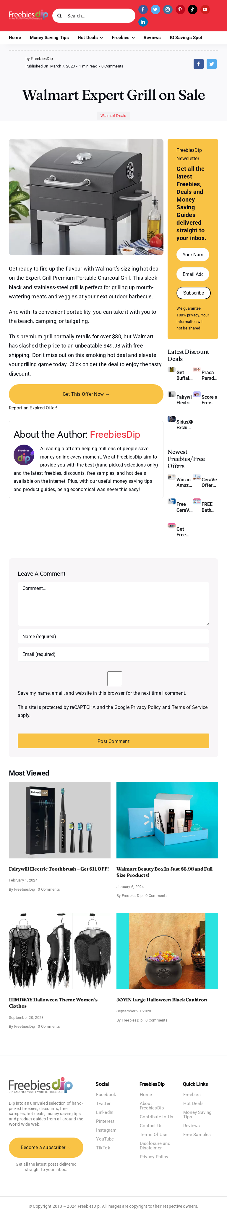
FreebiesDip (115, 434)
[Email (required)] (113, 654)
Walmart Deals (113, 115)
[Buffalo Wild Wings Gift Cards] (171, 369)
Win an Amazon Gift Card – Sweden (184, 482)
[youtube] (205, 9)
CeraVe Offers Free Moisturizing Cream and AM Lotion (210, 482)
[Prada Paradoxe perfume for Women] (197, 369)
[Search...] (93, 16)
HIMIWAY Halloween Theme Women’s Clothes (53, 1003)
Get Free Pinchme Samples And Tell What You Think (184, 532)
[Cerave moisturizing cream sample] (171, 501)
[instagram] (168, 9)
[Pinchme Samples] (171, 525)
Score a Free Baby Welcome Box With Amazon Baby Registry (210, 400)
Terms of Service (190, 707)
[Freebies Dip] (28, 12)
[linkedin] (143, 22)
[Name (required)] (113, 636)
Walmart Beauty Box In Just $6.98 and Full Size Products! (164, 872)
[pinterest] (180, 9)
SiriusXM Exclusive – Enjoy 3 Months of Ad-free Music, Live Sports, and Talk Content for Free (184, 424)
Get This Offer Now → (86, 394)
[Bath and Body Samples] (197, 501)
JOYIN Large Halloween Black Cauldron (161, 1000)
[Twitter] (211, 63)
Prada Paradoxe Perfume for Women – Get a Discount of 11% (210, 375)
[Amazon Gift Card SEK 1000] (171, 476)
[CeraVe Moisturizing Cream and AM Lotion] (197, 476)
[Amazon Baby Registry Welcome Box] (197, 393)
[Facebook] (198, 63)
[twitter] (155, 9)
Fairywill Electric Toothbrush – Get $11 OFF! (184, 400)
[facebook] (143, 9)
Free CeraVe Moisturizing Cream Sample (184, 507)
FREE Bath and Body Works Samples (210, 507)
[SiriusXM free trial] (171, 418)
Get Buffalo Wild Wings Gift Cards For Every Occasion (184, 375)
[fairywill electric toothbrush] (171, 393)
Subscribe (193, 292)
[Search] (59, 16)
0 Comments (112, 66)
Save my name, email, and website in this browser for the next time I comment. (102, 693)
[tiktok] (192, 9)
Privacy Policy (146, 707)
